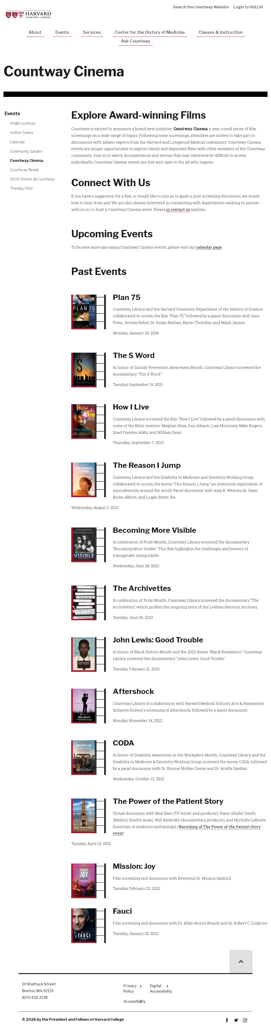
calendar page (209, 247)
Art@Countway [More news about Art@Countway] (22, 123)
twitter (236, 1020)
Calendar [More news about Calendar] (17, 142)
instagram (245, 1020)
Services (92, 32)
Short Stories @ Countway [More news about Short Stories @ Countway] (32, 179)
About (35, 32)
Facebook (227, 1020)
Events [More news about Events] (12, 113)
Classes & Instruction (221, 32)
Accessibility (132, 1001)
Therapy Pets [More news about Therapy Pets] (21, 188)
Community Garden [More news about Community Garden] (26, 151)
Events (62, 32)
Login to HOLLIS (248, 7)
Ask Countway (135, 41)
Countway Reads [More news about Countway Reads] (24, 170)
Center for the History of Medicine (150, 32)
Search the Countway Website (201, 7)
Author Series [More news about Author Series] (21, 132)
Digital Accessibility (159, 988)
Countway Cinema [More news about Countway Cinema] (26, 160)
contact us (180, 209)
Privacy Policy (129, 988)
